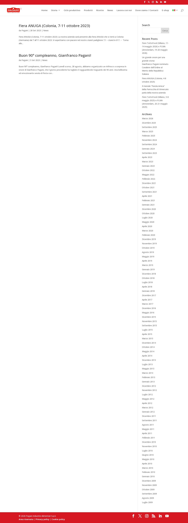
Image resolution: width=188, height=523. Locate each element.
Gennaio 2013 (148, 381)
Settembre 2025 (149, 127)
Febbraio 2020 (148, 235)
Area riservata (26, 519)
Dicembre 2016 (149, 308)
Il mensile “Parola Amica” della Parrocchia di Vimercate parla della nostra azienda (155, 89)
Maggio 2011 (148, 429)
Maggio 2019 (148, 256)
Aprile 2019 (147, 260)
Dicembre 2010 (149, 442)
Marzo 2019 (147, 265)
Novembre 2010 (149, 446)
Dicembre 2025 (149, 122)
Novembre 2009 (149, 485)
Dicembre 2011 (149, 416)
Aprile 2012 (147, 403)
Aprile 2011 (147, 433)
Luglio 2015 (147, 329)
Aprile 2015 (147, 334)
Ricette (100, 10)
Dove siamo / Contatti (146, 10)
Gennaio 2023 (148, 166)
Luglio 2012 (147, 394)
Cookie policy (58, 519)
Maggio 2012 (148, 399)
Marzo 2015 (147, 338)
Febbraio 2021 (148, 200)
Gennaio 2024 (148, 148)
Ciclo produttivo (72, 10)
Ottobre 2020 (148, 213)
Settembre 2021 (149, 191)
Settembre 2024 (149, 144)
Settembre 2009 (149, 493)
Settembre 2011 (149, 420)
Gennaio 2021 (148, 204)
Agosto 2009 (148, 498)
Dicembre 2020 (149, 209)
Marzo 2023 (147, 161)
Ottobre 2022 (148, 170)
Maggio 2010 (148, 459)
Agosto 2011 (148, 424)
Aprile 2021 (147, 196)
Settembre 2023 (149, 153)
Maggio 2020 (148, 222)
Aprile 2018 (147, 286)
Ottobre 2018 (148, 278)
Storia (54, 10)
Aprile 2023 (147, 157)
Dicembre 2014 (149, 342)
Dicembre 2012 (149, 386)
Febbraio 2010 (148, 472)
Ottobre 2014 (148, 347)
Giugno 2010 (148, 455)
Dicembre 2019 (149, 239)
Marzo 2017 (147, 304)
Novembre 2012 (149, 390)
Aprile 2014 (147, 355)
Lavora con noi (124, 10)
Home (44, 10)
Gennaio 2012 (148, 411)
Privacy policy (42, 519)
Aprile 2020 (147, 226)
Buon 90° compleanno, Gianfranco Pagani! (55, 55)
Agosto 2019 (148, 252)
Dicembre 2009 (149, 480)
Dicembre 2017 (149, 295)
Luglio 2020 (147, 217)
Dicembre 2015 (149, 317)
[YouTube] (165, 3)
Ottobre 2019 (148, 248)
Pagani (25, 30)
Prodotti (88, 10)
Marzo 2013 (147, 373)
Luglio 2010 (147, 450)
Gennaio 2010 (148, 476)
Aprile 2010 (147, 463)
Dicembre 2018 (149, 273)
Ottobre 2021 (148, 187)
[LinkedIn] (161, 3)
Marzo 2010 (147, 468)
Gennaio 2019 (148, 269)
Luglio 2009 (147, 502)
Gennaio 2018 (148, 291)
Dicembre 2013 (149, 360)
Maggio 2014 (148, 351)
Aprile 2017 (147, 299)
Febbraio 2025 (148, 135)
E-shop (165, 10)
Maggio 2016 (148, 312)
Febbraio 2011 (148, 437)
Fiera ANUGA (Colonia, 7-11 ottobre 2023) (54, 25)
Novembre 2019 (149, 243)
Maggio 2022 (148, 174)
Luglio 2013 (147, 364)
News (110, 10)
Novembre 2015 (149, 321)
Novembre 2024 (149, 140)
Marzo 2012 (147, 407)
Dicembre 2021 (149, 183)
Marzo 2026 (147, 118)
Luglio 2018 (147, 282)
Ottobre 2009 (148, 489)
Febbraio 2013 (148, 377)
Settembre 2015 (149, 325)
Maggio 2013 (148, 368)
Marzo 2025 (147, 131)
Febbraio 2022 (148, 178)
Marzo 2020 (147, 230)
